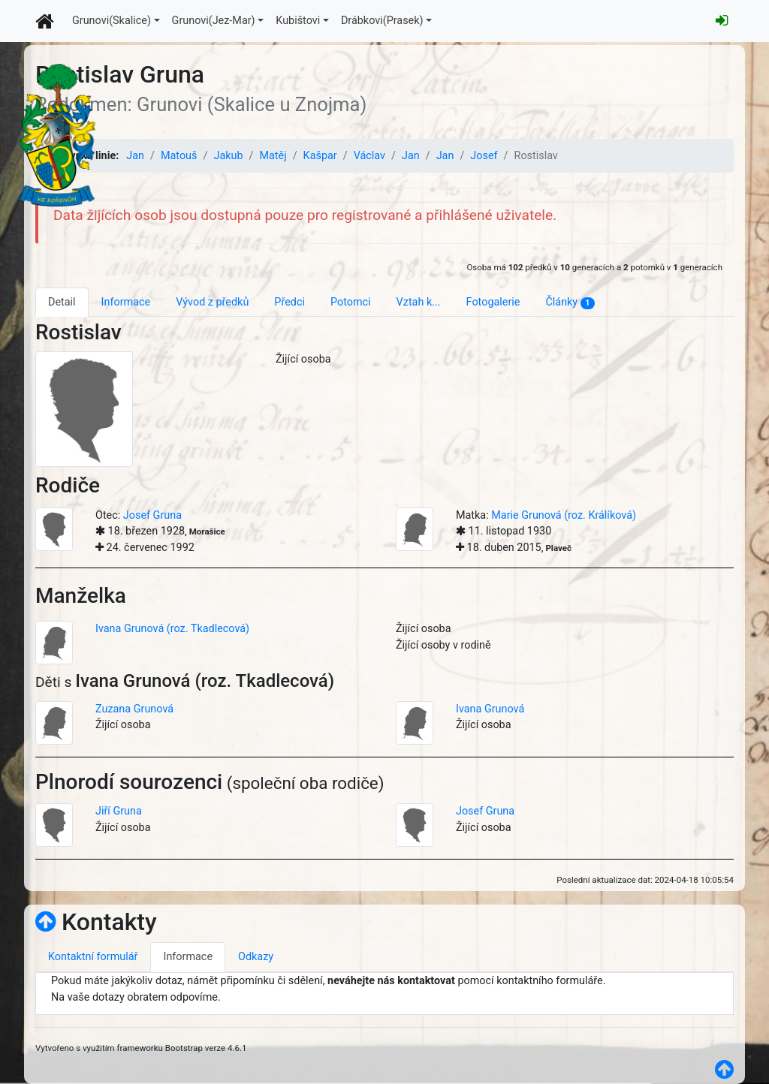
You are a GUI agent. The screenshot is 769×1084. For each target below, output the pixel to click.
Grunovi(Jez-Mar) (213, 20)
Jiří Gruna (118, 811)
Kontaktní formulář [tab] (92, 956)
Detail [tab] (62, 302)
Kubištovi (298, 20)
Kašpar (320, 155)
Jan (135, 155)
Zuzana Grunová (134, 709)
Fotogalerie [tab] (493, 302)
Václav (369, 155)
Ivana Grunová (490, 709)
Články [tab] (569, 302)
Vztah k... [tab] (419, 302)
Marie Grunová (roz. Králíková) (563, 515)
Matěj (272, 155)
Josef (483, 155)
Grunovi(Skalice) (111, 20)
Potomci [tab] (350, 302)
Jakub (228, 155)
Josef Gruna (152, 515)
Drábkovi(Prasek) (382, 20)
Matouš (179, 155)
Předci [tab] (289, 302)
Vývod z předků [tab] (212, 302)
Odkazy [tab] (255, 956)
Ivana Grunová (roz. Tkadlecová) (172, 628)
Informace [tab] (126, 302)
